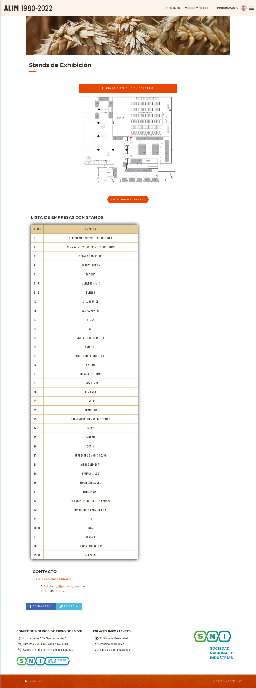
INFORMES (173, 8)
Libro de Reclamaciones (112, 650)
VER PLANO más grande (128, 199)
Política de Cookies (109, 644)
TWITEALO (69, 606)
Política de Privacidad (111, 638)
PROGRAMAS (226, 8)
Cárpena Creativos (228, 681)
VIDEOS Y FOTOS (197, 8)
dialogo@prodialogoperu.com (68, 586)
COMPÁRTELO (40, 606)
